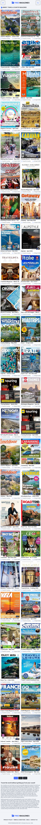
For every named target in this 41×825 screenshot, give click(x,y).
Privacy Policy (8, 819)
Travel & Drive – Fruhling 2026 (29, 588)
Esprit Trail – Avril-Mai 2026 (29, 373)
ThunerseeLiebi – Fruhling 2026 (10, 67)
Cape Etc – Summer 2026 (8, 373)
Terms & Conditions (19, 819)
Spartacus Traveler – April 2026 (10, 527)
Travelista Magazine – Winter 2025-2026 (10, 281)
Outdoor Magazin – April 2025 (9, 465)
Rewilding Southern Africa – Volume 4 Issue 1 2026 (10, 220)
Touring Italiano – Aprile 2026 (9, 404)
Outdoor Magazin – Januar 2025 (10, 36)
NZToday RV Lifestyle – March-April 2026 (10, 435)
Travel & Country (5, 38)
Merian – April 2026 (26, 97)
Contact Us (33, 819)
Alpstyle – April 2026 (27, 251)
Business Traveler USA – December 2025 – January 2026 (10, 588)
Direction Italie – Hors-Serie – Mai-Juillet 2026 (30, 281)
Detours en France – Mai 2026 (9, 251)
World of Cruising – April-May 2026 (10, 312)
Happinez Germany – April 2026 (9, 128)
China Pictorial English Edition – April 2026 (10, 189)
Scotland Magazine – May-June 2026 (30, 649)
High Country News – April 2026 (30, 741)
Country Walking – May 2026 (9, 343)
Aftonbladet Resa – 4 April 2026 (30, 496)
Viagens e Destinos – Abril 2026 (10, 97)
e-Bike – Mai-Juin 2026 (27, 67)
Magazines (20, 2)
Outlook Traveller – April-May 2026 (10, 741)
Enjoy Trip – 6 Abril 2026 (7, 680)
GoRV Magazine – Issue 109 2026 (30, 710)
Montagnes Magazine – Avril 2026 (30, 404)
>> (25, 778)
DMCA (28, 819)
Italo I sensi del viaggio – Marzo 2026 (30, 312)
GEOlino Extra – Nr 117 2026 (29, 557)
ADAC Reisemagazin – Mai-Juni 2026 (30, 772)
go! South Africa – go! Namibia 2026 (30, 128)
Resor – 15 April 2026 (27, 343)
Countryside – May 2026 (7, 649)
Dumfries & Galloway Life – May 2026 (30, 36)
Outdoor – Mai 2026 (6, 496)
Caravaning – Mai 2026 (27, 465)
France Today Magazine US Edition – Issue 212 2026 (10, 710)
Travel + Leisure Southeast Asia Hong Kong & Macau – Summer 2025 (30, 680)
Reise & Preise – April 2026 (28, 618)
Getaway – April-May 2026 (28, 220)
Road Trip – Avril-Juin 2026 (29, 527)
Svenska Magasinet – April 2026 (30, 189)
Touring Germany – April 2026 (29, 435)
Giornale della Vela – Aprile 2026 (10, 618)
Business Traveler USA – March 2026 (10, 772)
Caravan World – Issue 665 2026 (30, 159)
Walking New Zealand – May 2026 (10, 159)
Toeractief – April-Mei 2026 (8, 557)
